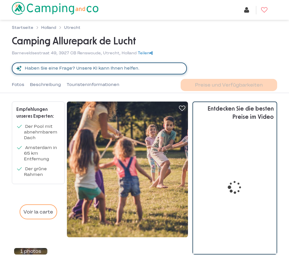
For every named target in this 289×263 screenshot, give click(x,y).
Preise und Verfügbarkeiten (229, 85)
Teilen (145, 53)
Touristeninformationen (93, 84)
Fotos (18, 84)
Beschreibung (45, 84)
